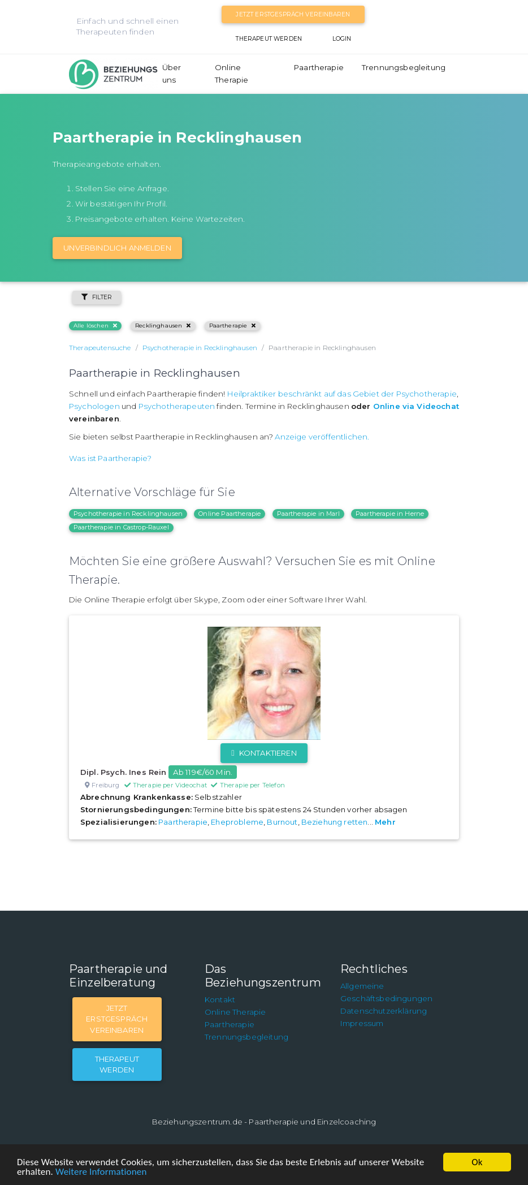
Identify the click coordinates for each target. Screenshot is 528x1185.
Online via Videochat (416, 406)
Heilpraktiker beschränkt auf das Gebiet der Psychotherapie (342, 393)
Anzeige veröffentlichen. (322, 436)
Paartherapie (319, 67)
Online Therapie (231, 73)
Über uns (171, 73)
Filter (96, 297)
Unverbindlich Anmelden (117, 247)
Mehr (385, 821)
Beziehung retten (334, 821)
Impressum (361, 1023)
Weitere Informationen (100, 1172)
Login (342, 38)
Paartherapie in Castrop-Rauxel (121, 527)
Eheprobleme (237, 821)
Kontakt (220, 999)
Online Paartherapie (229, 514)
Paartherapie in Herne (390, 514)
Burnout (282, 821)
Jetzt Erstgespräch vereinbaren (293, 14)
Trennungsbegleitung (403, 67)
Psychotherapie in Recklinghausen (128, 514)
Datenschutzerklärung (383, 1010)
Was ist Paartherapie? (110, 458)
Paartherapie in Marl (308, 514)
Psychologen (94, 406)
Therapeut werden (269, 38)
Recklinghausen (163, 325)
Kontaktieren (263, 752)
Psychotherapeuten (177, 406)
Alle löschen (95, 325)
